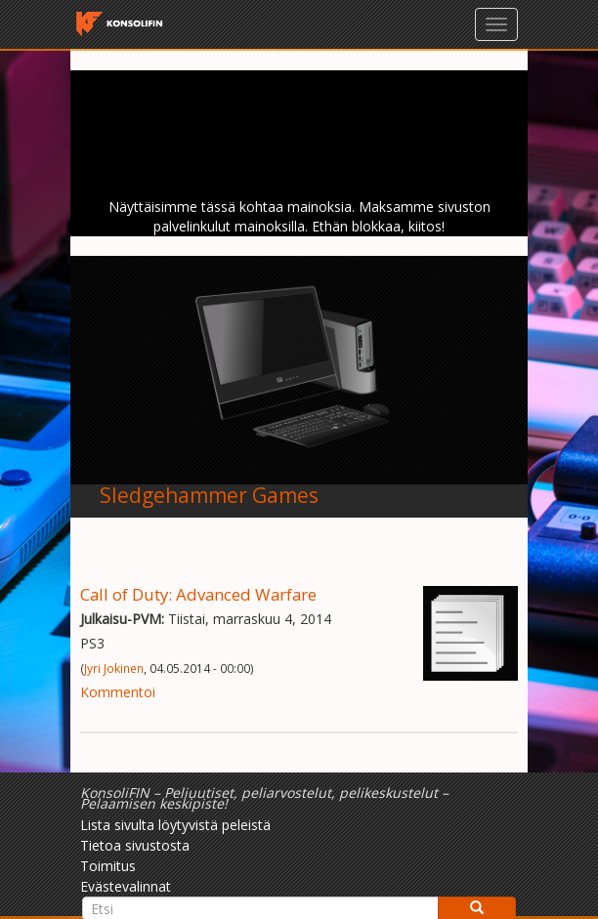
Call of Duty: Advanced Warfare (198, 594)
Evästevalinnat (125, 886)
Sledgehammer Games (209, 495)
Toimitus (108, 865)
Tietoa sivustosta (135, 845)
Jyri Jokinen (114, 668)
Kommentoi (117, 692)
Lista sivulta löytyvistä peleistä (175, 824)
